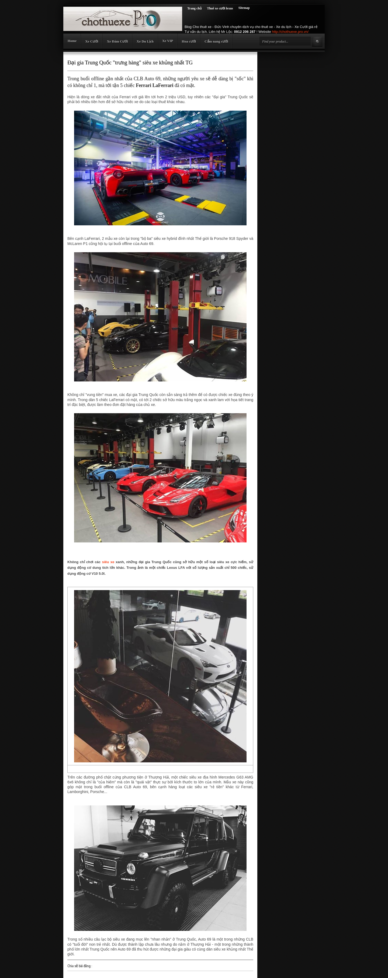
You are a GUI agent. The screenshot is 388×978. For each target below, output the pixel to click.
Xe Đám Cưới (117, 41)
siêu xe (108, 562)
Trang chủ (194, 8)
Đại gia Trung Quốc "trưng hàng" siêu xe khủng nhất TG (130, 62)
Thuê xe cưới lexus (220, 8)
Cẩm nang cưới (216, 41)
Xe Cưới (91, 41)
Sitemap (244, 8)
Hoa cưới (189, 41)
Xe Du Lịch (145, 41)
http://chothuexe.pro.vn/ (290, 32)
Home (72, 41)
